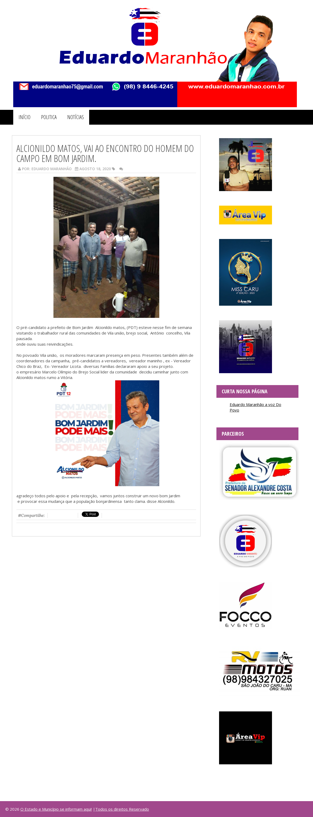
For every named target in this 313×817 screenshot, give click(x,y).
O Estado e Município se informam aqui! (56, 809)
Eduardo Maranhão (51, 168)
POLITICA (49, 117)
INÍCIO (24, 117)
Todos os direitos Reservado (122, 809)
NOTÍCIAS (75, 117)
